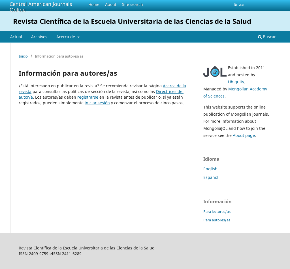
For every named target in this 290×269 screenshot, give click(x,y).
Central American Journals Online (41, 7)
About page (244, 135)
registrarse (87, 97)
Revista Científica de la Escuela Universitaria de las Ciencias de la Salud (132, 21)
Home (93, 4)
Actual (16, 36)
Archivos (39, 36)
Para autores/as (216, 220)
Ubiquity (236, 81)
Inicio (23, 56)
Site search (132, 4)
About (110, 4)
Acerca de (66, 36)
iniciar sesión (97, 102)
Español (210, 177)
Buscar (267, 36)
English (210, 168)
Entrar (239, 4)
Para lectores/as (217, 211)
